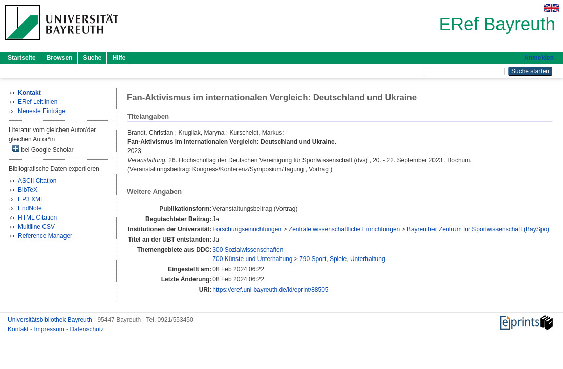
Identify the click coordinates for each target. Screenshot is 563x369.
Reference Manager (45, 236)
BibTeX (27, 189)
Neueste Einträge (42, 111)
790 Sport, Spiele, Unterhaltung (342, 259)
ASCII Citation (37, 180)
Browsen (60, 57)
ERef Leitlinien (37, 101)
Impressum (50, 329)
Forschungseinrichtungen (247, 229)
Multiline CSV (36, 226)
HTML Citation (37, 217)
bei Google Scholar (42, 149)
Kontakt (19, 329)
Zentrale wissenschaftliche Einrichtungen (344, 229)
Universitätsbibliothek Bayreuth (51, 319)
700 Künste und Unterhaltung (252, 259)
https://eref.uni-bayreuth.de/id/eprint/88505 (270, 289)
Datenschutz (87, 329)
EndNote (30, 208)
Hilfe (118, 57)
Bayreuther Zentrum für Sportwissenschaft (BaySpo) (478, 229)
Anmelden (539, 57)
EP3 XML (31, 199)
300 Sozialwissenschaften (247, 249)
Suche (92, 57)
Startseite (22, 57)
